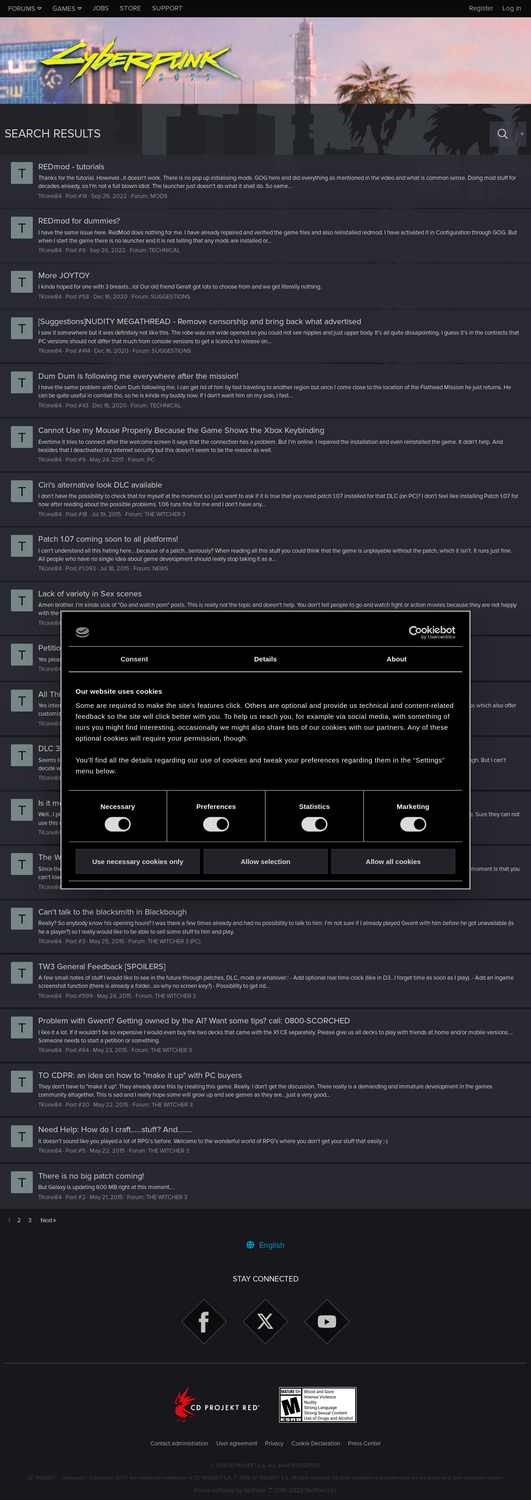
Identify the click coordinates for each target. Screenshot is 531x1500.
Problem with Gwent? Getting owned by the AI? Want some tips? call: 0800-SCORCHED (199, 1021)
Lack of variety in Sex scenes (94, 594)
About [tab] (397, 658)
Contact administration (179, 1443)
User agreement (236, 1443)
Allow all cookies (393, 861)
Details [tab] (265, 658)
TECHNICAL (169, 250)
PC (155, 459)
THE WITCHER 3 (169, 514)
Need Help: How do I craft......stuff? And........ (120, 1129)
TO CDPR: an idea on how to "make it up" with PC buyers (144, 1075)
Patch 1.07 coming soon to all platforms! (113, 539)
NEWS (165, 568)
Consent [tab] (134, 658)
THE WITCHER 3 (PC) (178, 941)
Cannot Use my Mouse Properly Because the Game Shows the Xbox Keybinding (186, 430)
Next (46, 1220)
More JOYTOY (68, 275)
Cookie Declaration (315, 1443)
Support (167, 8)
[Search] (503, 134)
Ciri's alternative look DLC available (105, 485)
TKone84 (54, 196)
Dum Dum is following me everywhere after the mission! (143, 376)
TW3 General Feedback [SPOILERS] (106, 966)
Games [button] (64, 9)
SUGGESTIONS (175, 296)
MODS (163, 196)
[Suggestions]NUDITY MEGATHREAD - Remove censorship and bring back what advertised (204, 321)
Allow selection (265, 861)
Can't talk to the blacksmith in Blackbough (117, 912)
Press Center (364, 1443)
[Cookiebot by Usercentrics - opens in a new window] (415, 632)
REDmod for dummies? (83, 221)
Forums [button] (22, 9)
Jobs (100, 8)
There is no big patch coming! (95, 1176)
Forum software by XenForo (265, 1490)
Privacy (274, 1443)
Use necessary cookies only (137, 861)
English (265, 1245)
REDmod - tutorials (76, 167)
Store (130, 8)
